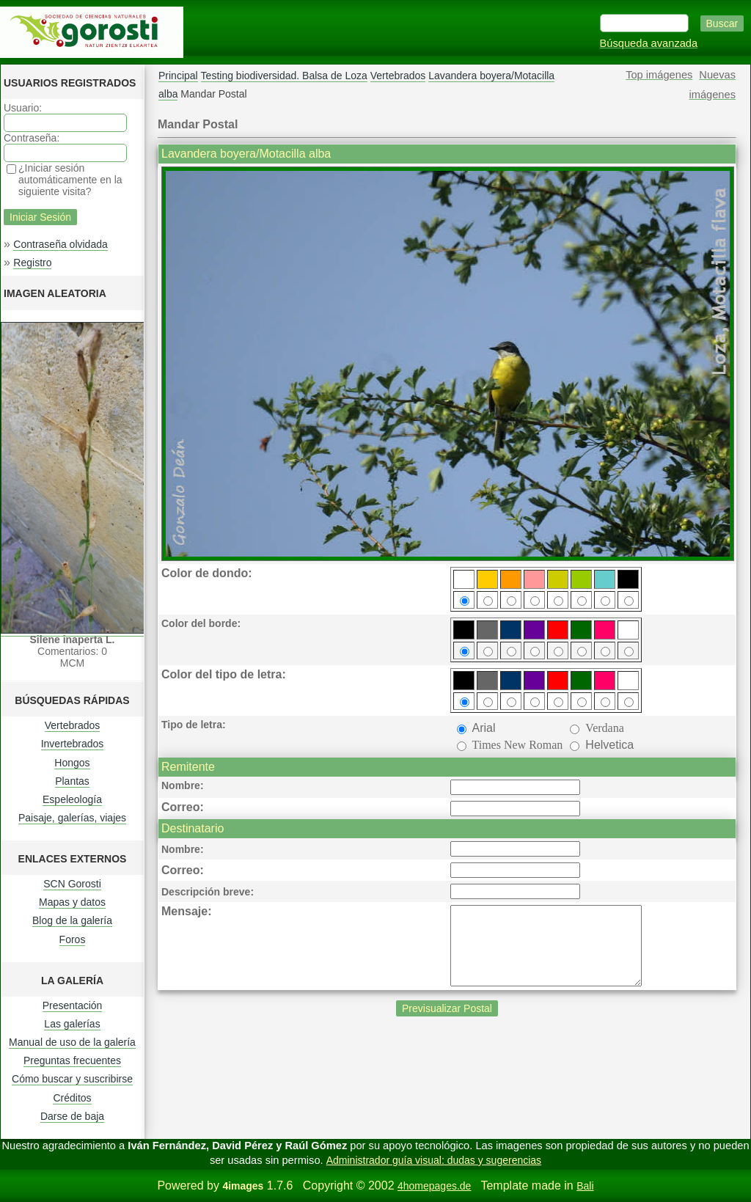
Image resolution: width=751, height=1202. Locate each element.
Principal (178, 75)
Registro (32, 262)
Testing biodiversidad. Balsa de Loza (284, 75)
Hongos (71, 763)
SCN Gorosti (72, 884)
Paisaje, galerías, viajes (72, 818)
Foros (72, 939)
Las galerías (72, 1024)
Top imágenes (659, 75)
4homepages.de (434, 1186)
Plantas (72, 781)
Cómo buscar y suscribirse (72, 1079)
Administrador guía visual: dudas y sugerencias (433, 1160)
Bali (584, 1186)
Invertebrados (72, 744)
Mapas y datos (72, 902)
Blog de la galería (72, 920)
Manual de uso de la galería (72, 1042)
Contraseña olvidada (60, 244)
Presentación (73, 1005)
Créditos (72, 1098)
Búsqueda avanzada (649, 43)
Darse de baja (72, 1116)
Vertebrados (72, 725)
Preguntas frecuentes (72, 1060)
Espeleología (72, 799)
